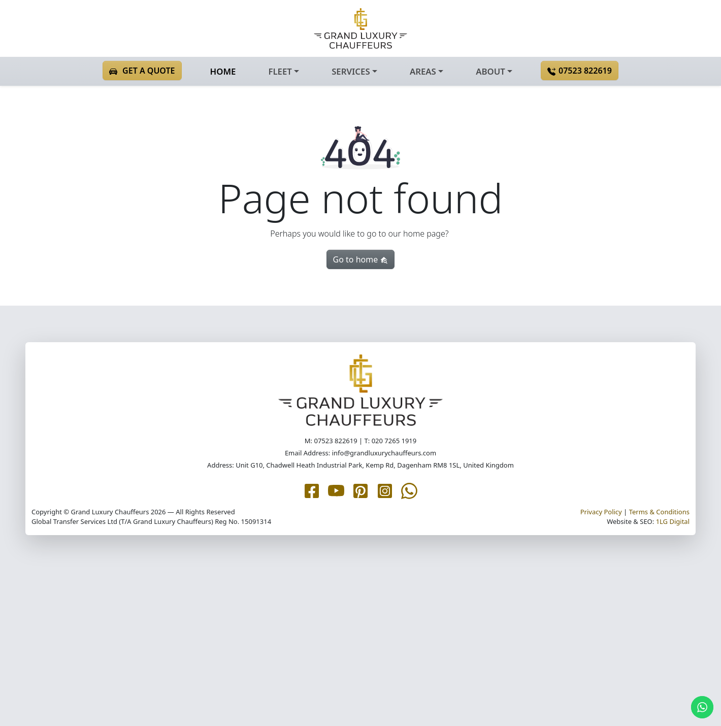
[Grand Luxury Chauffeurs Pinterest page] (360, 490)
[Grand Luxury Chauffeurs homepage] (360, 28)
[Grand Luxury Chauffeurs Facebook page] (312, 490)
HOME (223, 71)
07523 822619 (579, 70)
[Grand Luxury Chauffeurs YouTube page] (336, 490)
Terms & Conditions (659, 511)
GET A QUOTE (142, 70)
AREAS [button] (423, 71)
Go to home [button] (360, 259)
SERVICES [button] (351, 71)
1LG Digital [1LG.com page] (673, 521)
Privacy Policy (601, 511)
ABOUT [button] (490, 71)
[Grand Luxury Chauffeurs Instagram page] (385, 490)
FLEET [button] (279, 71)
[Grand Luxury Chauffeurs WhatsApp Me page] (409, 490)
